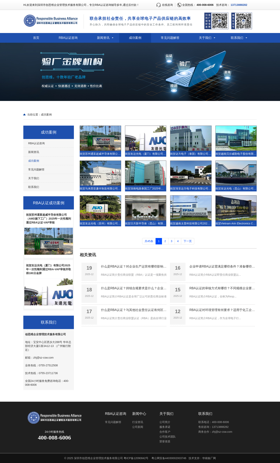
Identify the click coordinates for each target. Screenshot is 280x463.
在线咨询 (167, 4)
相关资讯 (88, 255)
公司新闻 (137, 426)
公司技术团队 (167, 436)
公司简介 (164, 422)
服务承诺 (164, 426)
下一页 (188, 241)
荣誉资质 (164, 441)
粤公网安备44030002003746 (168, 458)
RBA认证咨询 (68, 37)
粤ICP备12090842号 (136, 458)
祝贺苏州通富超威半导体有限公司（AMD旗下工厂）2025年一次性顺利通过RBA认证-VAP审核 (48, 218)
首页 (36, 37)
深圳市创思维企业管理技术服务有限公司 (98, 458)
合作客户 (164, 431)
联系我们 (237, 37)
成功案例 (135, 37)
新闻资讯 (103, 37)
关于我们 (205, 37)
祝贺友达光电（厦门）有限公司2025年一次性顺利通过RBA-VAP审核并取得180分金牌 (48, 269)
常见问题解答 (170, 37)
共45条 (149, 241)
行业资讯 (137, 422)
